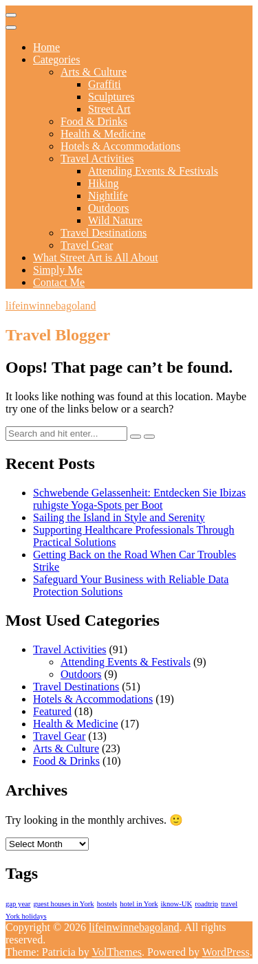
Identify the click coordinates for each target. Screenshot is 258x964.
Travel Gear (87, 245)
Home (46, 47)
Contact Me (59, 282)
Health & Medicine (103, 134)
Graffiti (104, 84)
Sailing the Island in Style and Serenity (119, 517)
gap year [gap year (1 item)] (18, 904)
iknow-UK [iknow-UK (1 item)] (177, 904)
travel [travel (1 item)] (229, 904)
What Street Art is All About (95, 257)
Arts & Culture (94, 72)
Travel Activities (97, 158)
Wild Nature (115, 220)
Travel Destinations (104, 233)
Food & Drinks (94, 121)
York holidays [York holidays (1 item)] (26, 916)
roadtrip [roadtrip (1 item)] (206, 904)
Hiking (103, 183)
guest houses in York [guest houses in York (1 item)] (63, 904)
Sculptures (111, 96)
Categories (56, 59)
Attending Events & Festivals (153, 171)
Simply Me (58, 270)
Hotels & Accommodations (120, 146)
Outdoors (108, 208)
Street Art (109, 109)
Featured (52, 711)
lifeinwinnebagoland (51, 305)
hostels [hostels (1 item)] (107, 904)
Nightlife (108, 195)
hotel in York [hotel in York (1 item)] (139, 904)
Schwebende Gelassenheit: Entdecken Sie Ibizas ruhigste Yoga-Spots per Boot (139, 499)
